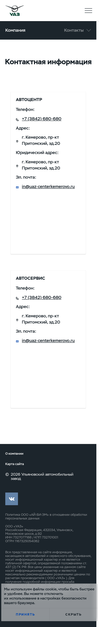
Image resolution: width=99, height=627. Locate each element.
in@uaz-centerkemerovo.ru (48, 186)
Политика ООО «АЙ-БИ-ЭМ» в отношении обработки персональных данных (46, 516)
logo (14, 10)
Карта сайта (14, 464)
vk (11, 499)
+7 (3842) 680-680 (41, 118)
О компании (14, 454)
